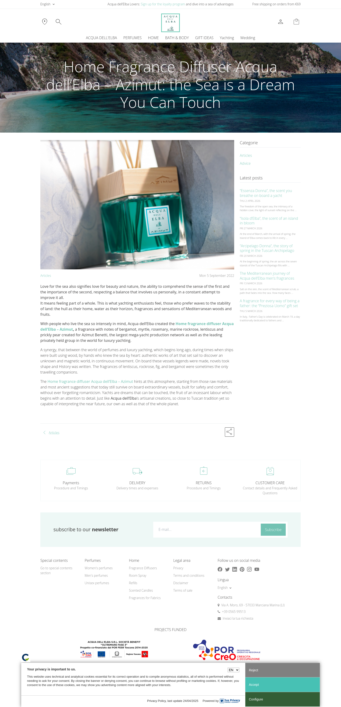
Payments (71, 482)
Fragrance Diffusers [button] (143, 568)
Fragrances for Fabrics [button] (145, 598)
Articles (45, 275)
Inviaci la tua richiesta (238, 618)
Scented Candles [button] (141, 590)
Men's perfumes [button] (96, 575)
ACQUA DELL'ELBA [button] (101, 37)
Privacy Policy (156, 701)
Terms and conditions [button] (188, 575)
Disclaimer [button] (180, 583)
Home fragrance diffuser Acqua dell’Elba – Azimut (91, 381)
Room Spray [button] (137, 575)
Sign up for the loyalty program (163, 4)
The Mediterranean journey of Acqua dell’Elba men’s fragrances (267, 276)
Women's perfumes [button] (99, 568)
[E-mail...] (206, 529)
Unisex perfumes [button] (97, 583)
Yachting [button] (227, 37)
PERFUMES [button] (132, 37)
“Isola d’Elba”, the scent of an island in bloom (269, 221)
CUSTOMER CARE (270, 482)
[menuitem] (227, 37)
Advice (245, 163)
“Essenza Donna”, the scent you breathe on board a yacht (266, 193)
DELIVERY (137, 482)
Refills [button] (133, 583)
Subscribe (273, 529)
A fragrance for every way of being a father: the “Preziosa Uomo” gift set (269, 303)
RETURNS (204, 482)
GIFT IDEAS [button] (204, 37)
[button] (229, 432)
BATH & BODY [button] (177, 37)
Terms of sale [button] (182, 590)
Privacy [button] (178, 568)
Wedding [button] (247, 37)
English (45, 4)
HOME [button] (153, 37)
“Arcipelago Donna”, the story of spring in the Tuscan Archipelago (267, 248)
